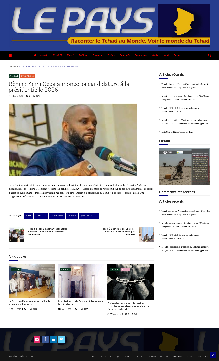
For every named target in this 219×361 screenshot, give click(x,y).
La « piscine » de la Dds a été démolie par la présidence (81, 303)
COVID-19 (57, 55)
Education (97, 55)
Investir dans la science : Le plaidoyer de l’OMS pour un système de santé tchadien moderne (186, 98)
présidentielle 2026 (89, 215)
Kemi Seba (41, 215)
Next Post (130, 235)
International (141, 55)
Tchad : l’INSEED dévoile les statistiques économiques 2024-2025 (180, 110)
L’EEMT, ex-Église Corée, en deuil (177, 132)
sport (166, 55)
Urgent (70, 55)
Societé (125, 269)
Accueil (43, 55)
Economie (125, 55)
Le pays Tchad (57, 215)
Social (155, 55)
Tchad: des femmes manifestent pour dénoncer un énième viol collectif (48, 230)
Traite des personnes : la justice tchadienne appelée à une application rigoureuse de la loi (128, 306)
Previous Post (34, 235)
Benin (28, 215)
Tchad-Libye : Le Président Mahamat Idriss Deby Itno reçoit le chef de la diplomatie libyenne (186, 86)
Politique (83, 55)
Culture (111, 55)
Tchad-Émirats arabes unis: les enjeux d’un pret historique (117, 230)
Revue (177, 55)
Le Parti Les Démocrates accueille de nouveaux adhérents (29, 303)
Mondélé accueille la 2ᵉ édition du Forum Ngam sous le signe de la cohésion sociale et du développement (185, 122)
